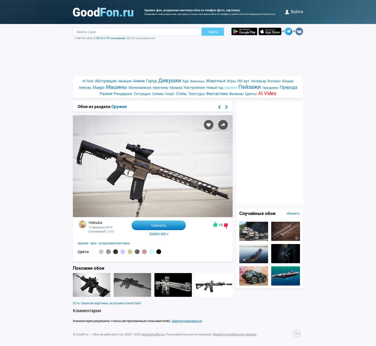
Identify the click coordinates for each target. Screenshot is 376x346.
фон (93, 243)
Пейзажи (249, 86)
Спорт (170, 93)
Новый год (214, 87)
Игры (231, 80)
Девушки (169, 80)
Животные (215, 80)
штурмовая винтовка (114, 243)
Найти (213, 32)
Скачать (158, 225)
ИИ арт (243, 80)
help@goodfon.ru (152, 334)
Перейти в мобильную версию (234, 334)
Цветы (251, 93)
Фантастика (217, 93)
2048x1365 (159, 234)
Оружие (231, 87)
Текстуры (196, 93)
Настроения (194, 87)
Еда (186, 81)
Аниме (139, 80)
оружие (83, 243)
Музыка (176, 87)
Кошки (288, 80)
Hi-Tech (88, 81)
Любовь (85, 87)
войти (294, 11)
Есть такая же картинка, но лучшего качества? (107, 303)
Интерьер (258, 81)
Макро (99, 87)
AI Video (267, 93)
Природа (288, 87)
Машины (116, 87)
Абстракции (106, 80)
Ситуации (142, 93)
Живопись (197, 81)
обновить (293, 213)
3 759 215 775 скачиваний (109, 38)
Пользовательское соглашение (188, 334)
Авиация (125, 81)
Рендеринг (123, 93)
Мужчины (160, 87)
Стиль (181, 93)
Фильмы (236, 93)
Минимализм (140, 87)
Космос (274, 80)
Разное (106, 93)
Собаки (158, 93)
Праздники (270, 87)
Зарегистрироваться (186, 321)
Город (151, 80)
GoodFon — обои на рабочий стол (99, 334)
